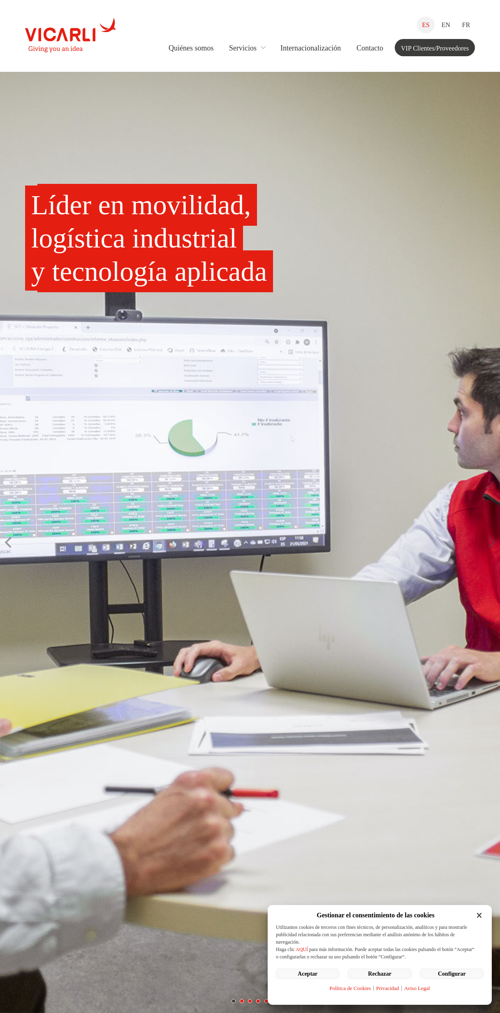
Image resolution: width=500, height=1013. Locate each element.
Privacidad (387, 988)
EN (446, 24)
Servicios (243, 48)
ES (425, 24)
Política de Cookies (350, 988)
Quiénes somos (191, 48)
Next (489, 542)
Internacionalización (310, 48)
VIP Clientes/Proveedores (435, 48)
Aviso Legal (417, 988)
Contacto (369, 48)
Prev (10, 542)
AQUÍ (302, 949)
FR (466, 24)
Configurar (452, 973)
